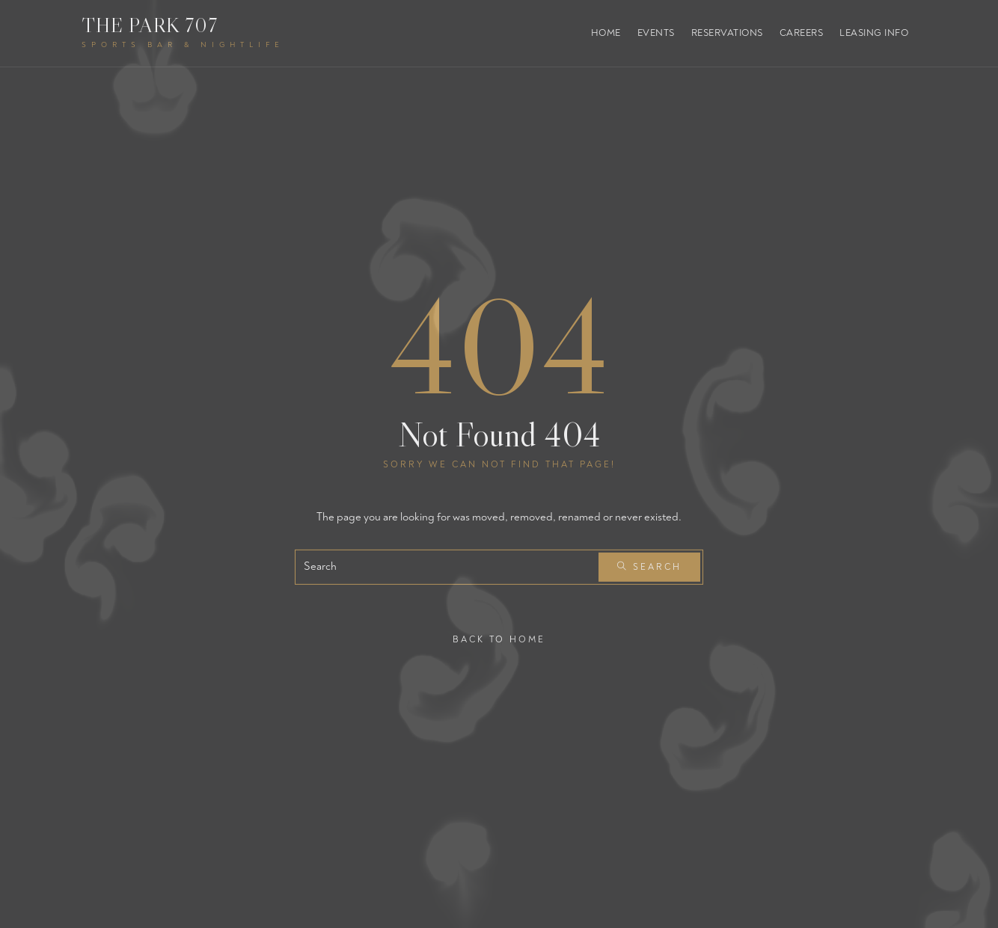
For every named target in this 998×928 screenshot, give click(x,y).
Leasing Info (873, 33)
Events (656, 33)
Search (649, 567)
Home (606, 33)
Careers (802, 33)
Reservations (727, 33)
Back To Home (499, 639)
